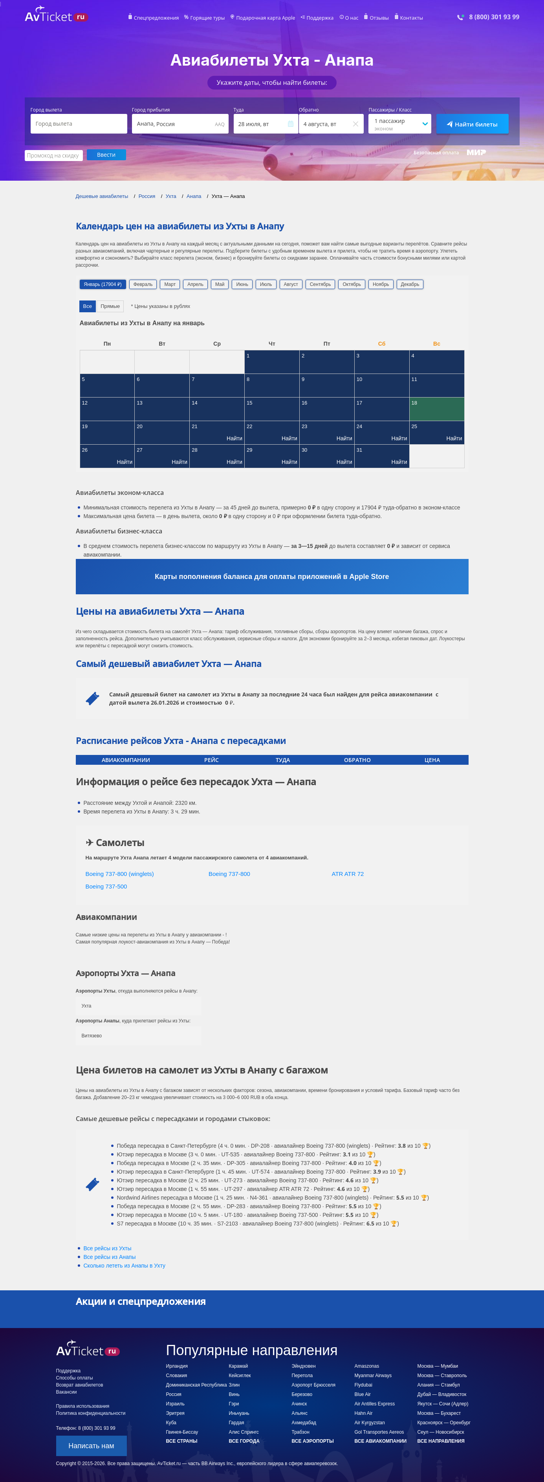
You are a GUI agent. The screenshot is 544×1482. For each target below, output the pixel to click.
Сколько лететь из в (125, 1265)
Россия (173, 1393)
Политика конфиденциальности (91, 1412)
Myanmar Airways (373, 1375)
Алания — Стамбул (439, 1384)
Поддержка (318, 18)
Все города (244, 1440)
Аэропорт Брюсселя (313, 1384)
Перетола (302, 1375)
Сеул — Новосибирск (441, 1431)
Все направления (441, 1440)
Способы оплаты (74, 1377)
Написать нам (91, 1445)
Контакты (407, 18)
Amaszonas (367, 1365)
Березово (302, 1393)
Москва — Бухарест (439, 1412)
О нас (349, 18)
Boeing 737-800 (229, 873)
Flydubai (363, 1384)
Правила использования (83, 1405)
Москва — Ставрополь (442, 1375)
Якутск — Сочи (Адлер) (443, 1403)
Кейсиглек (240, 1375)
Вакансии (66, 1391)
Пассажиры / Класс (390, 110)
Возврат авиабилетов (79, 1384)
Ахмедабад (304, 1422)
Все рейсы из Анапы (110, 1256)
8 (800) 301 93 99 (494, 17)
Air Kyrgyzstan (370, 1422)
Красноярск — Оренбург (444, 1422)
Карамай (238, 1365)
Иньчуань (239, 1412)
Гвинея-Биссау (182, 1431)
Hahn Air (364, 1412)
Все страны (182, 1440)
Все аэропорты (313, 1440)
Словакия (176, 1375)
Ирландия (177, 1365)
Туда (239, 110)
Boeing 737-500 (106, 886)
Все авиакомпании (381, 1440)
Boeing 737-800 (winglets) (120, 873)
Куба (171, 1422)
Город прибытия (151, 110)
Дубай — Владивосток (442, 1393)
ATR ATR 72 (348, 873)
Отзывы (375, 18)
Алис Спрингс (244, 1431)
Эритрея (175, 1412)
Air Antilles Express (375, 1403)
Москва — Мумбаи (438, 1365)
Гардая (236, 1422)
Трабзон (301, 1431)
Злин (234, 1384)
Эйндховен (304, 1365)
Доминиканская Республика (196, 1384)
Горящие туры (209, 18)
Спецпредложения (160, 18)
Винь (234, 1393)
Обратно (309, 110)
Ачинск (299, 1403)
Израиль (175, 1403)
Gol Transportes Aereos (379, 1431)
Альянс (300, 1412)
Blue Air (363, 1393)
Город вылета (46, 110)
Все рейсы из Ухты (108, 1247)
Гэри (234, 1403)
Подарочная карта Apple (266, 18)
